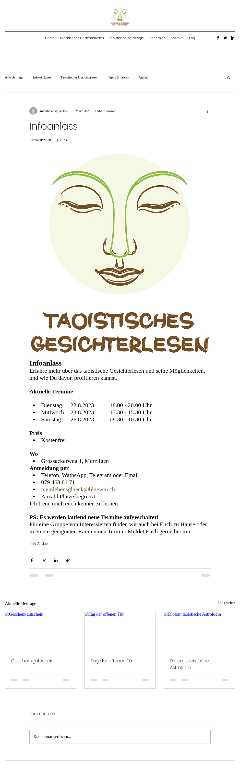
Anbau (143, 77)
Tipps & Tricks (118, 77)
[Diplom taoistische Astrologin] (199, 632)
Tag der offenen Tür (112, 661)
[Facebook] (218, 37)
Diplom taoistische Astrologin (189, 664)
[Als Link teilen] (67, 560)
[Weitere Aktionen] (208, 111)
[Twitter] (225, 37)
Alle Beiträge (14, 77)
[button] (229, 77)
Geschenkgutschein (32, 661)
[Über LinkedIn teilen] (55, 560)
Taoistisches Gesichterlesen (79, 77)
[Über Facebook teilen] (31, 560)
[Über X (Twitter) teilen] (43, 560)
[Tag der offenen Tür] (120, 632)
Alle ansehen (226, 603)
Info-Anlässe (42, 77)
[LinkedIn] (232, 37)
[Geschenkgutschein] (40, 632)
